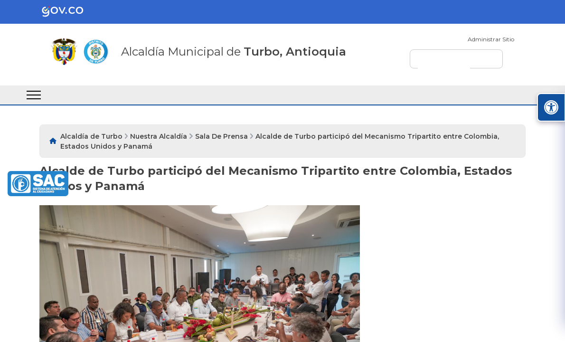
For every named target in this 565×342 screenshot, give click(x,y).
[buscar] (444, 63)
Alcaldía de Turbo (91, 136)
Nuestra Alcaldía (158, 136)
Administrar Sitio (491, 39)
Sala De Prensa (221, 136)
